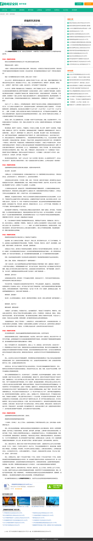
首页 (7, 14)
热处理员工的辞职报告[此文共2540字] (79, 34)
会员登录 (79, 3)
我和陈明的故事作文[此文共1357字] (78, 39)
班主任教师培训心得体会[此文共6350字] (14, 515)
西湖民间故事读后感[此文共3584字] (78, 94)
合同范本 (48, 10)
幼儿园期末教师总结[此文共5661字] (41, 531)
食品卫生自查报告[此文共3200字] (78, 56)
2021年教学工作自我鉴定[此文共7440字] (80, 96)
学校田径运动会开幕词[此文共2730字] (43, 513)
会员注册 (88, 3)
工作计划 (4, 10)
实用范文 (57, 10)
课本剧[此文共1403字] (38, 518)
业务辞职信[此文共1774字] (76, 31)
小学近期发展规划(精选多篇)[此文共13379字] (45, 522)
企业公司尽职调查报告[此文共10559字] (79, 74)
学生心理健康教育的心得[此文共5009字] (80, 91)
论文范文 (65, 10)
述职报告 (21, 10)
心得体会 (39, 10)
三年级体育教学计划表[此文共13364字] (43, 515)
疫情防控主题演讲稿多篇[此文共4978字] (80, 36)
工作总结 (13, 10)
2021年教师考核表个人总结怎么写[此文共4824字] (16, 518)
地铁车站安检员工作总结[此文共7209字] (80, 61)
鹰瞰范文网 (44, 539)
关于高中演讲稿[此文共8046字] (11, 525)
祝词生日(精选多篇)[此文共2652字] (78, 53)
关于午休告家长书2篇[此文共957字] (18, 531)
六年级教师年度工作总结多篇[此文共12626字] (15, 520)
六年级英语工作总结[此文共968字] (42, 520)
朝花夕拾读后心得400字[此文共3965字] (79, 23)
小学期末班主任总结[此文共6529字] (12, 513)
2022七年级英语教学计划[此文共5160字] (14, 522)
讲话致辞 (74, 10)
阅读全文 (36, 24)
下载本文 (41, 24)
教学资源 (22, 4)
